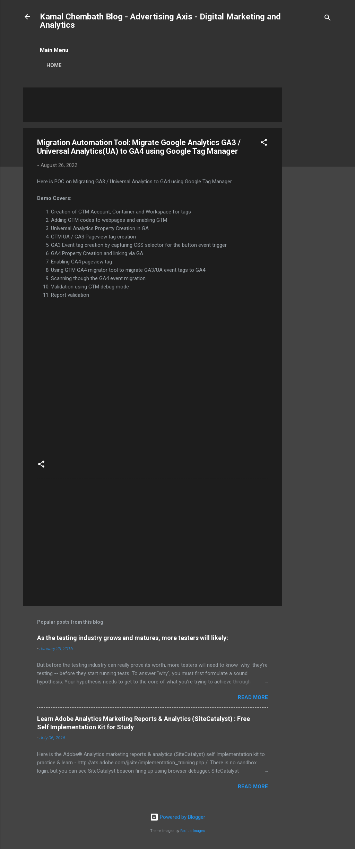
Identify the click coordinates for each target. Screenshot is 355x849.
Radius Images (192, 831)
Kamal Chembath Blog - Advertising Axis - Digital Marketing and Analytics (160, 21)
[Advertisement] (309, 191)
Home (54, 65)
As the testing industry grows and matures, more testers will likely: (132, 637)
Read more (253, 697)
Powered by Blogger (177, 817)
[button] (264, 143)
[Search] (327, 19)
